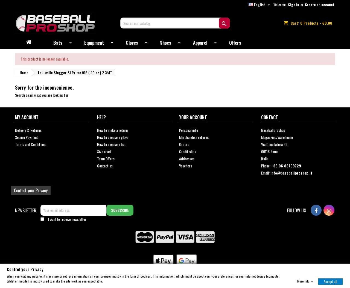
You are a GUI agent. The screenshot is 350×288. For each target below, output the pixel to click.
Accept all (330, 281)
